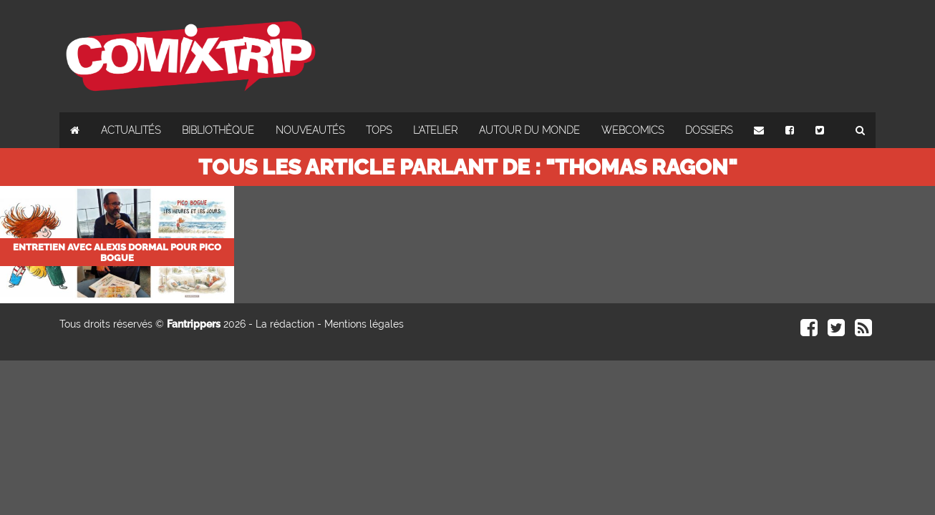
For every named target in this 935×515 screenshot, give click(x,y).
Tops (379, 130)
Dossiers (708, 130)
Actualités (130, 130)
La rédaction (285, 324)
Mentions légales (364, 324)
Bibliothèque (218, 130)
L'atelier (435, 130)
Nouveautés (310, 130)
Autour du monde (529, 130)
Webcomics (632, 130)
